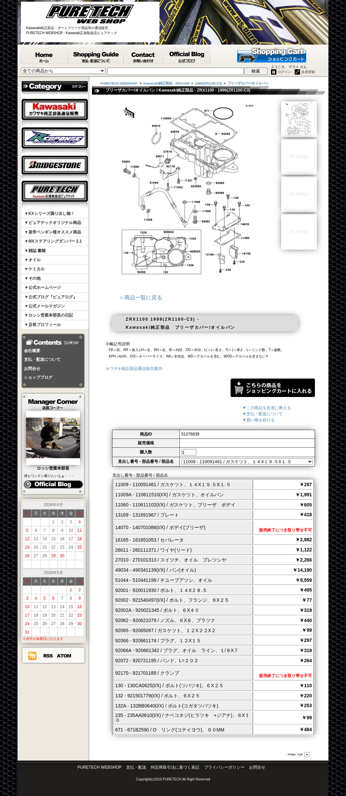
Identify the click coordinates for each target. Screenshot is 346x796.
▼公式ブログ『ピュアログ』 (50, 297)
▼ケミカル (34, 269)
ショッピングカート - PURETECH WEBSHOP (271, 55)
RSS (48, 655)
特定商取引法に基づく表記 (175, 767)
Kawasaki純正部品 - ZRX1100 (167, 83)
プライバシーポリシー (224, 767)
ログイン (284, 72)
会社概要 (32, 350)
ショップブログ (38, 377)
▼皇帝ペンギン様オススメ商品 (52, 232)
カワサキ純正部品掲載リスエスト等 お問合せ (144, 55)
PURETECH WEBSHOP (45, 55)
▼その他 (32, 278)
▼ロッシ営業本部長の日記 (48, 315)
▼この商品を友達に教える (266, 407)
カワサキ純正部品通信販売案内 (133, 368)
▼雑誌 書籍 (35, 250)
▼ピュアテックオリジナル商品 (52, 222)
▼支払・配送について (262, 414)
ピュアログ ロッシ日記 (53, 484)
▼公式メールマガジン (44, 306)
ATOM (64, 655)
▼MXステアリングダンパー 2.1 (53, 241)
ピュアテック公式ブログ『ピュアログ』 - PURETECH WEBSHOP (187, 55)
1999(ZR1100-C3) (208, 83)
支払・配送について (42, 359)
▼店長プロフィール (42, 324)
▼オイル (32, 259)
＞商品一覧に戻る (140, 297)
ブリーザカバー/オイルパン (248, 83)
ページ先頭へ (299, 754)
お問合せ (32, 368)
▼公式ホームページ (42, 287)
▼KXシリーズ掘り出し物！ (49, 213)
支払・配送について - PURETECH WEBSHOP (96, 55)
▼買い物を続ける (258, 420)
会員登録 (308, 72)
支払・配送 (136, 767)
